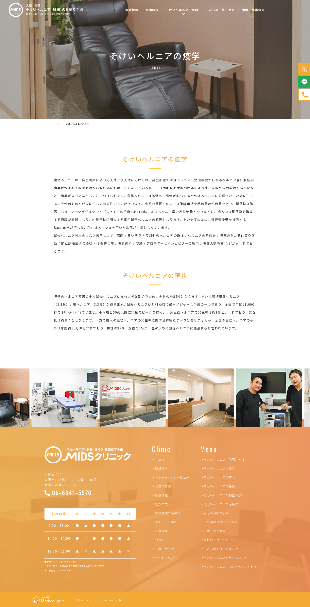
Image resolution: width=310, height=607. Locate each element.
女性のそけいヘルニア (219, 540)
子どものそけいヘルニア (221, 549)
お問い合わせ (164, 549)
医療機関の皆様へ (167, 513)
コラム (160, 540)
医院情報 (131, 10)
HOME (57, 123)
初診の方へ (163, 504)
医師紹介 (152, 10)
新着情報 (161, 531)
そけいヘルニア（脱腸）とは (224, 459)
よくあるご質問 (166, 522)
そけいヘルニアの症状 (219, 477)
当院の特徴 (163, 486)
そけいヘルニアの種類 (219, 486)
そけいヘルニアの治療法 (221, 504)
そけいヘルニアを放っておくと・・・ (230, 557)
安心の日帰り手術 (222, 10)
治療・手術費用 (253, 10)
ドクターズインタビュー (172, 477)
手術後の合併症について (221, 522)
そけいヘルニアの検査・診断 (224, 495)
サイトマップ (164, 557)
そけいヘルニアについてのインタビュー (232, 566)
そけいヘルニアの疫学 (219, 468)
